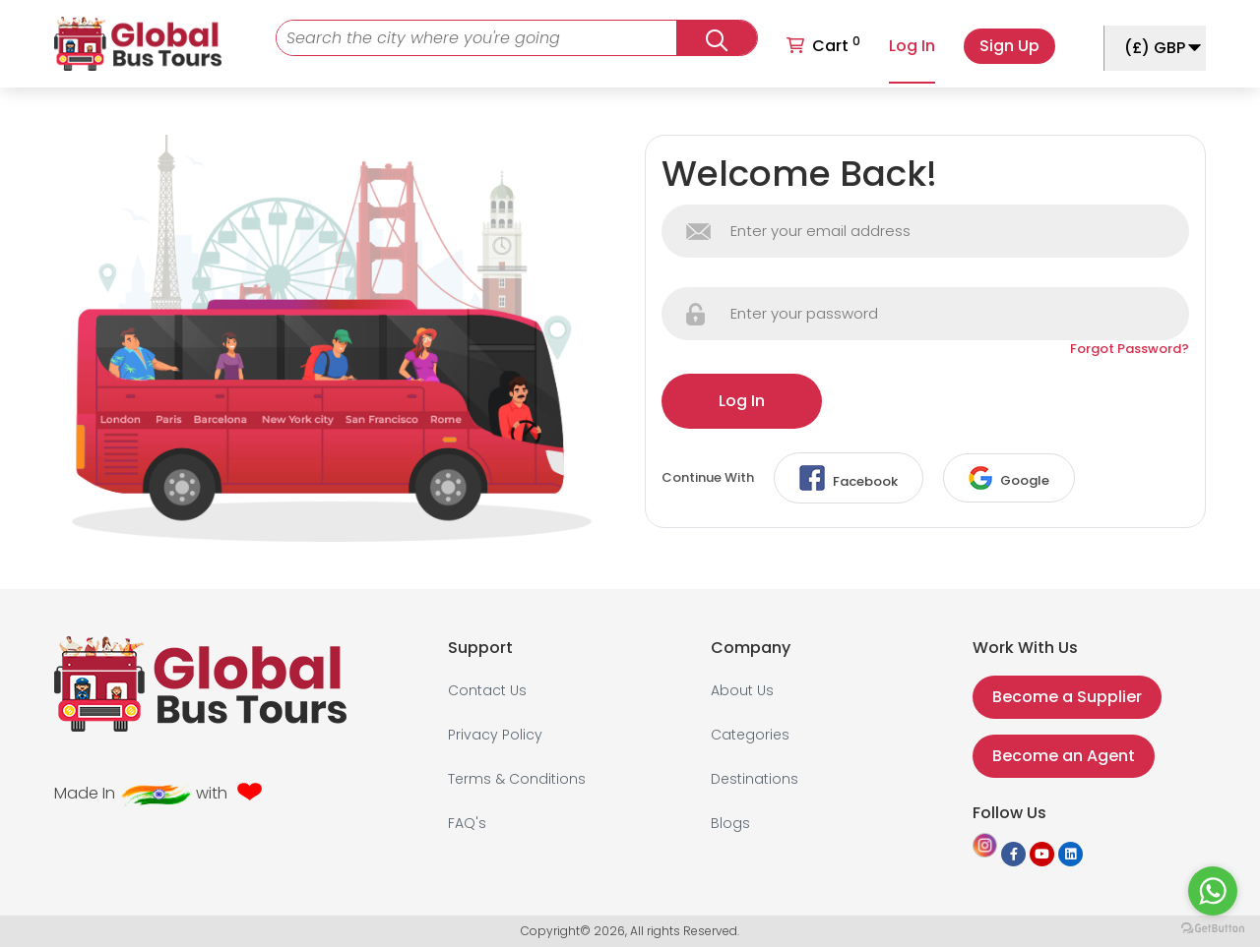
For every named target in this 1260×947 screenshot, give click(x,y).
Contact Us (487, 690)
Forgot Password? (1129, 349)
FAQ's (467, 823)
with (211, 793)
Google (1009, 478)
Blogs (730, 823)
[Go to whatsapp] (1212, 891)
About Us (742, 690)
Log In (912, 45)
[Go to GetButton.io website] (1212, 927)
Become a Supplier (1067, 696)
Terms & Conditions (517, 779)
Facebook (848, 478)
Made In (84, 793)
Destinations (754, 779)
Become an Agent (1063, 755)
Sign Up (1009, 45)
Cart (823, 44)
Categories (750, 734)
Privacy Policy (495, 734)
